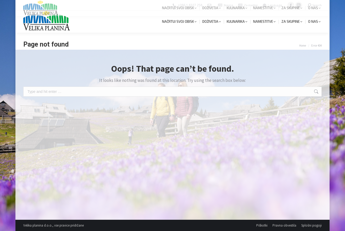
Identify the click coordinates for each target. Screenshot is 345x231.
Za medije (251, 5)
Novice (228, 5)
